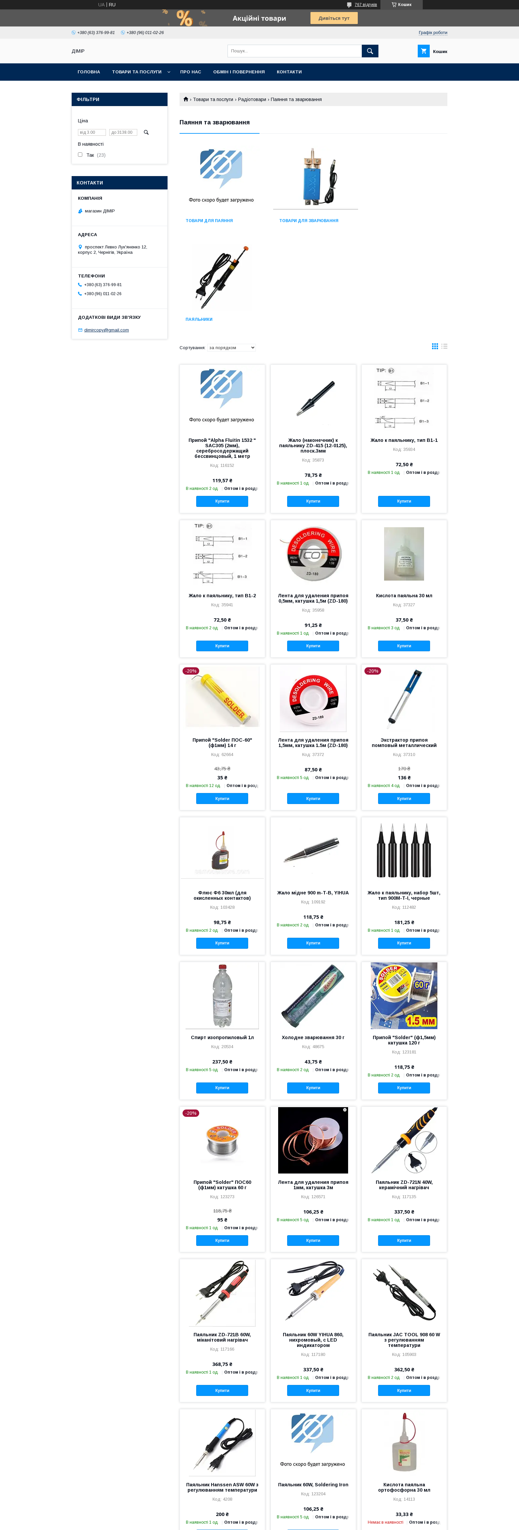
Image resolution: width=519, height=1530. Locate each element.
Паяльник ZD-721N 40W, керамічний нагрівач (404, 1086)
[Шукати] (370, 51)
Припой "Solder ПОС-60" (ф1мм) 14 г (222, 644)
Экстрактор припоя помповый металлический (404, 644)
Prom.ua (291, 1515)
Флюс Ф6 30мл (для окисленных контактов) (222, 796)
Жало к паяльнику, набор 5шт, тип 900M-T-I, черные (404, 796)
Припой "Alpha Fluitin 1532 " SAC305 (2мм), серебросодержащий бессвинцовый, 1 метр (222, 349)
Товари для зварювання (307, 220)
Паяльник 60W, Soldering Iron (313, 1386)
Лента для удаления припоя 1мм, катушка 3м (313, 1086)
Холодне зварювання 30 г (313, 938)
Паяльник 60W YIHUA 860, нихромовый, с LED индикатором (313, 1241)
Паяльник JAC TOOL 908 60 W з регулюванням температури (404, 1241)
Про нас (190, 71)
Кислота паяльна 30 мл (404, 497)
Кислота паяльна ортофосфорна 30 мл (404, 1388)
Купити (222, 402)
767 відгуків (366, 4)
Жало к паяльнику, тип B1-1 (404, 341)
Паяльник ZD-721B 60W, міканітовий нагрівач (222, 1238)
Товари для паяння (209, 220)
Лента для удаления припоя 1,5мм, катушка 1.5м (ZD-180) (313, 644)
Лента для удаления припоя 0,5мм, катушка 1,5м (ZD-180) (313, 499)
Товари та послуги (137, 71)
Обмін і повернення (239, 71)
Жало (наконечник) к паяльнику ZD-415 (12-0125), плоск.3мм (313, 347)
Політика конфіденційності (300, 1521)
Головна (89, 71)
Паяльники (383, 220)
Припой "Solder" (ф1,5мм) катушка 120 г (404, 941)
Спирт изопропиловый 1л (222, 938)
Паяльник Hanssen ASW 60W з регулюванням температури (222, 1388)
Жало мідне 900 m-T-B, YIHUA (313, 794)
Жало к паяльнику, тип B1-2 (222, 497)
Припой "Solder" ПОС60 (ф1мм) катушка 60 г (222, 1086)
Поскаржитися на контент (248, 1521)
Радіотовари (252, 99)
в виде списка (444, 249)
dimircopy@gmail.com (106, 329)
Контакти (289, 71)
